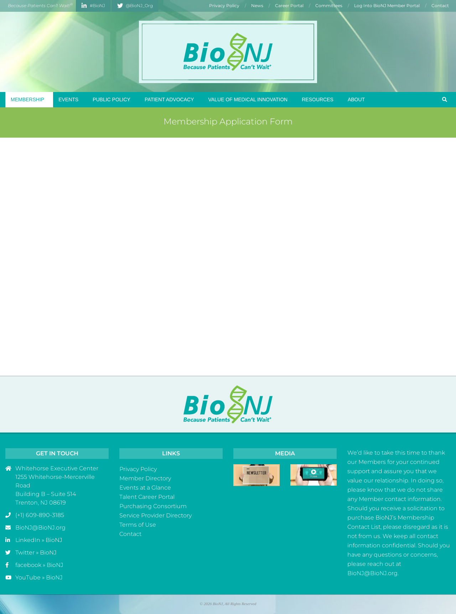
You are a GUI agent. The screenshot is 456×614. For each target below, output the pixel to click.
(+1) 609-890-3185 (39, 515)
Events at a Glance (145, 487)
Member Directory (145, 478)
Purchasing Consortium (153, 506)
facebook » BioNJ (39, 565)
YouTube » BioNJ (39, 577)
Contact (130, 534)
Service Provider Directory (155, 515)
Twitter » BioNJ (36, 552)
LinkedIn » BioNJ (38, 540)
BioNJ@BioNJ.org (40, 527)
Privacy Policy (138, 469)
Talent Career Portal (147, 496)
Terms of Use (137, 524)
